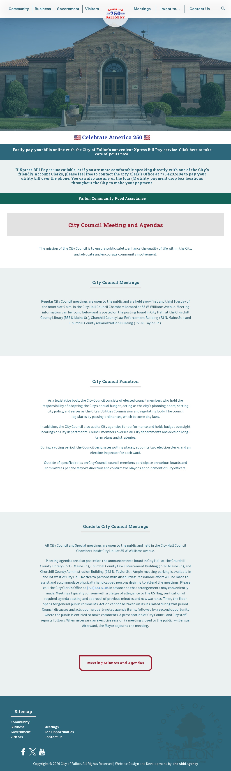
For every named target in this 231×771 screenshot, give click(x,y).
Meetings (142, 9)
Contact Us (199, 9)
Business (43, 9)
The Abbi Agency (185, 763)
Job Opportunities (59, 732)
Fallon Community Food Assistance (112, 198)
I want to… (170, 9)
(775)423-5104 (98, 587)
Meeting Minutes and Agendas (115, 663)
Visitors (92, 9)
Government (68, 9)
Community (19, 9)
